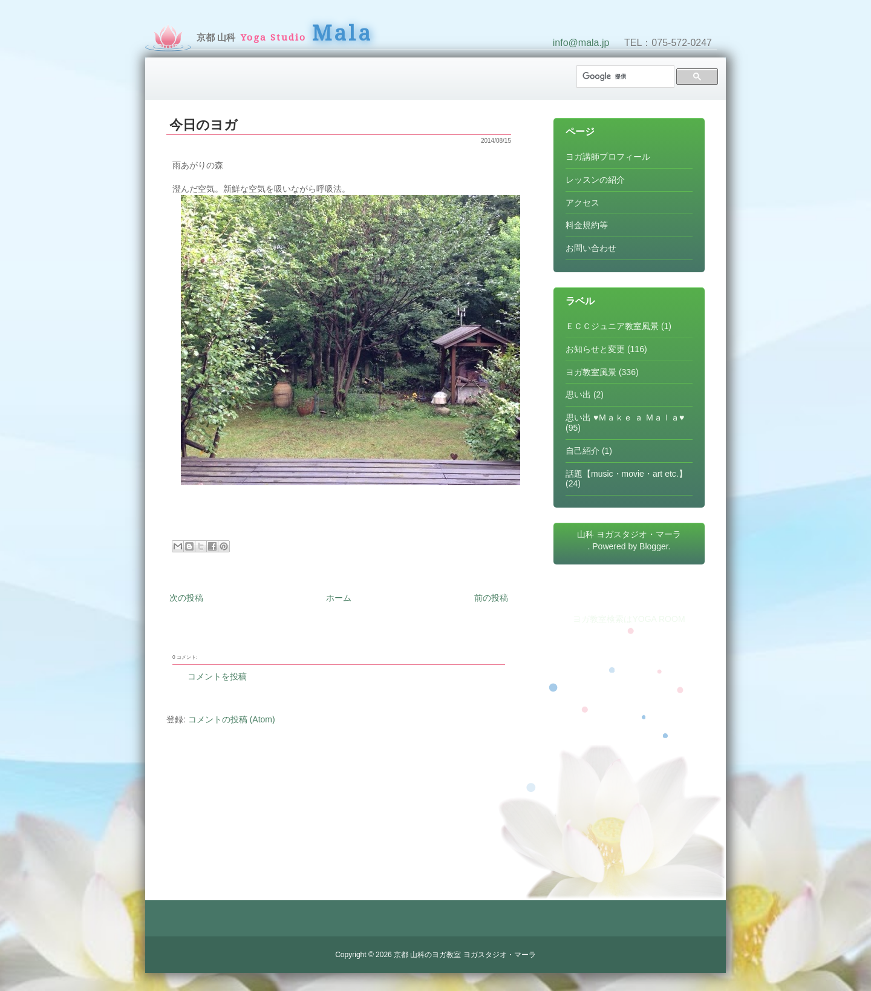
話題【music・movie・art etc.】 (626, 474)
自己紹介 (582, 451)
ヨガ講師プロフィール (608, 157)
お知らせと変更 (595, 349)
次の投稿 (186, 598)
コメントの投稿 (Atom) (231, 719)
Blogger (653, 546)
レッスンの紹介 (595, 180)
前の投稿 (491, 598)
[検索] (624, 76)
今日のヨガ (203, 124)
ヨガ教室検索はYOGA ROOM (629, 619)
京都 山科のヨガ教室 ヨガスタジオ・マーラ (465, 954)
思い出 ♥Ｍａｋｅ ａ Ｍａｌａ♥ (625, 417)
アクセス (582, 203)
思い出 (578, 394)
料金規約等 (587, 225)
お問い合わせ (591, 248)
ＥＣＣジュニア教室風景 (612, 326)
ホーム (338, 598)
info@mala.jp (581, 43)
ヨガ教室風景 (591, 372)
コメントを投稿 (217, 676)
